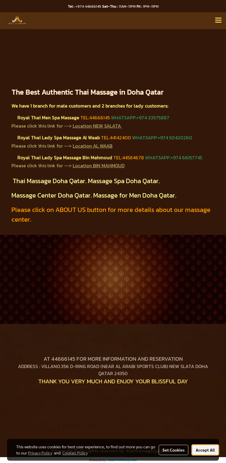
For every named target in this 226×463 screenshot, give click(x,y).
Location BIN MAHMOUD (98, 165)
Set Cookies (173, 449)
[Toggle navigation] (218, 20)
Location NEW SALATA (97, 125)
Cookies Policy (75, 452)
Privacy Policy (40, 452)
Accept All (205, 449)
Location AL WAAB (92, 145)
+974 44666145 (85, 6)
